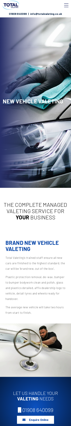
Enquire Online (35, 420)
